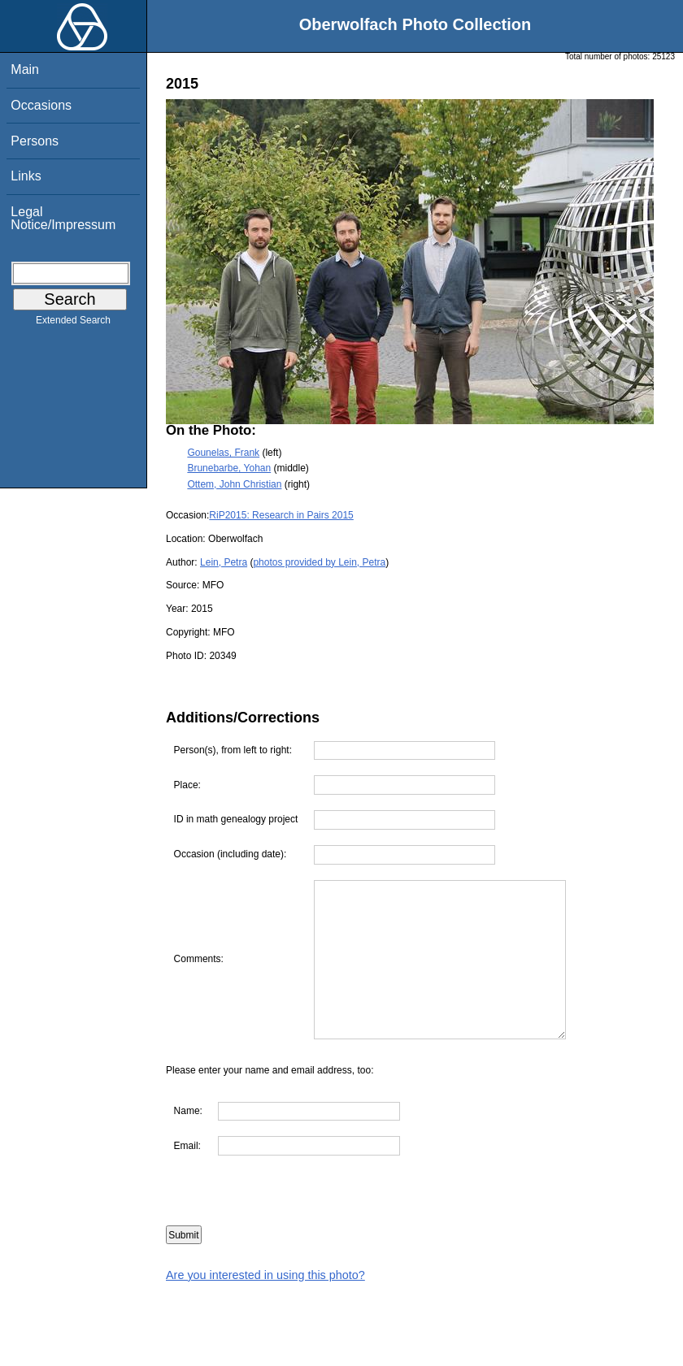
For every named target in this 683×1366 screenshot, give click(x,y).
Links (26, 176)
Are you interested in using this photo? (265, 1274)
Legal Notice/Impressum (63, 218)
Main (25, 69)
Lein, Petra (223, 562)
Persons (35, 141)
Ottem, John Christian (234, 484)
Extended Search (73, 323)
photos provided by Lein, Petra (319, 562)
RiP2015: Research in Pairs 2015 (281, 515)
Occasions (41, 105)
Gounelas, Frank (223, 452)
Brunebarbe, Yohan (229, 468)
